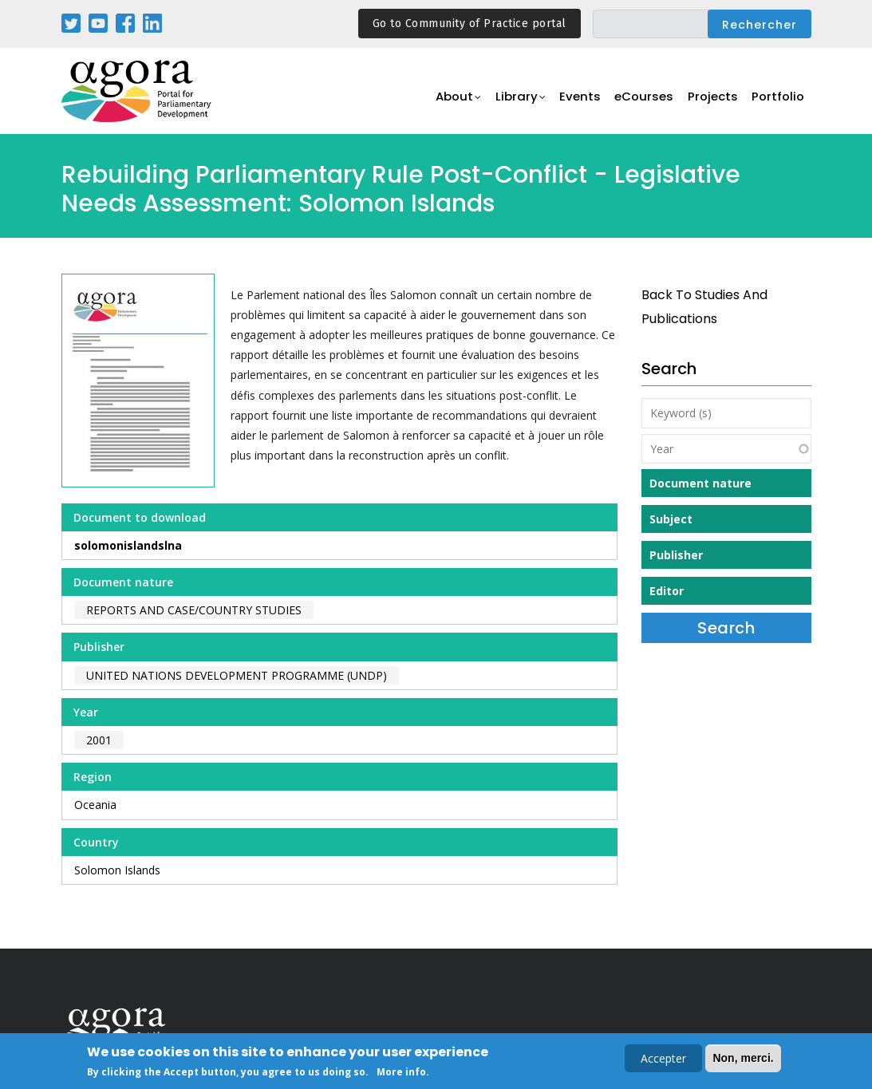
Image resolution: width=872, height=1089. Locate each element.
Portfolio (778, 100)
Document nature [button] (700, 483)
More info (401, 1073)
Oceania (95, 804)
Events (579, 100)
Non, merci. (742, 1059)
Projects (713, 100)
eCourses (644, 100)
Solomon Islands (117, 870)
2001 (99, 740)
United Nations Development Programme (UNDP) (236, 675)
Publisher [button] (676, 554)
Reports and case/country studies (194, 609)
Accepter (663, 1059)
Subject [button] (670, 519)
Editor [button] (666, 590)
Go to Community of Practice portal (469, 23)
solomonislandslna (128, 545)
